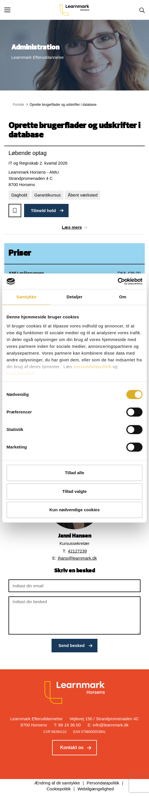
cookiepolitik (20, 373)
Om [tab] (122, 296)
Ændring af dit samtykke (57, 782)
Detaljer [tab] (74, 296)
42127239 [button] (77, 551)
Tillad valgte (74, 491)
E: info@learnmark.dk (108, 724)
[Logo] (74, 9)
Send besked (71, 645)
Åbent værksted (82, 195)
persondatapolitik (92, 366)
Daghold (19, 195)
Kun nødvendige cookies (74, 509)
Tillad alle (74, 472)
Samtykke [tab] (26, 296)
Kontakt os (72, 747)
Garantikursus (47, 195)
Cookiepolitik (58, 788)
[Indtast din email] (74, 585)
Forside (18, 105)
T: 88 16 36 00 (67, 724)
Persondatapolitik (103, 782)
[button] (32, 10)
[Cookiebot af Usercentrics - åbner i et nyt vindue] (117, 281)
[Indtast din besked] (74, 615)
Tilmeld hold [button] (43, 210)
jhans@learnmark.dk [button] (77, 558)
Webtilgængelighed (95, 788)
